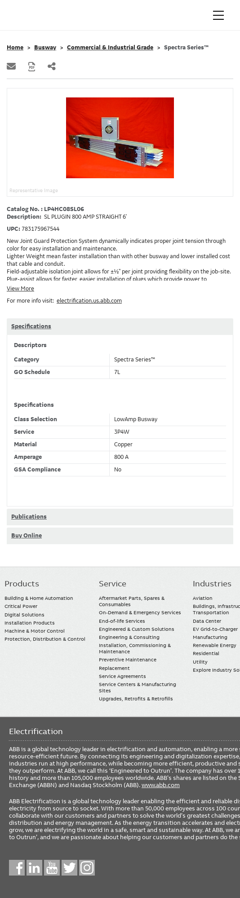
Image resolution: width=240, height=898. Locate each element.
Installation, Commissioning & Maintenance (135, 648)
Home (15, 47)
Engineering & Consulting (129, 637)
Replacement (114, 668)
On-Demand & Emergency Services (140, 612)
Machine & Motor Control (34, 631)
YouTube (52, 868)
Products (21, 584)
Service (112, 584)
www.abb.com (161, 784)
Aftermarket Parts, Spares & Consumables (131, 601)
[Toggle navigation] (218, 15)
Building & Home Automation (38, 598)
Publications (29, 517)
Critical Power (20, 606)
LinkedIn (34, 868)
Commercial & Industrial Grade (110, 47)
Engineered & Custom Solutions (136, 629)
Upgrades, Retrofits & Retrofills (136, 699)
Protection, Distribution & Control (44, 639)
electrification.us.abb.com (89, 301)
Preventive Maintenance (127, 659)
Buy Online (26, 536)
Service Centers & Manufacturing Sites (137, 687)
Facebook (17, 868)
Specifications (31, 326)
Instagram (87, 868)
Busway (45, 47)
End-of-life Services (122, 621)
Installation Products (29, 623)
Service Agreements (122, 676)
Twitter (69, 868)
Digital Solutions (24, 615)
